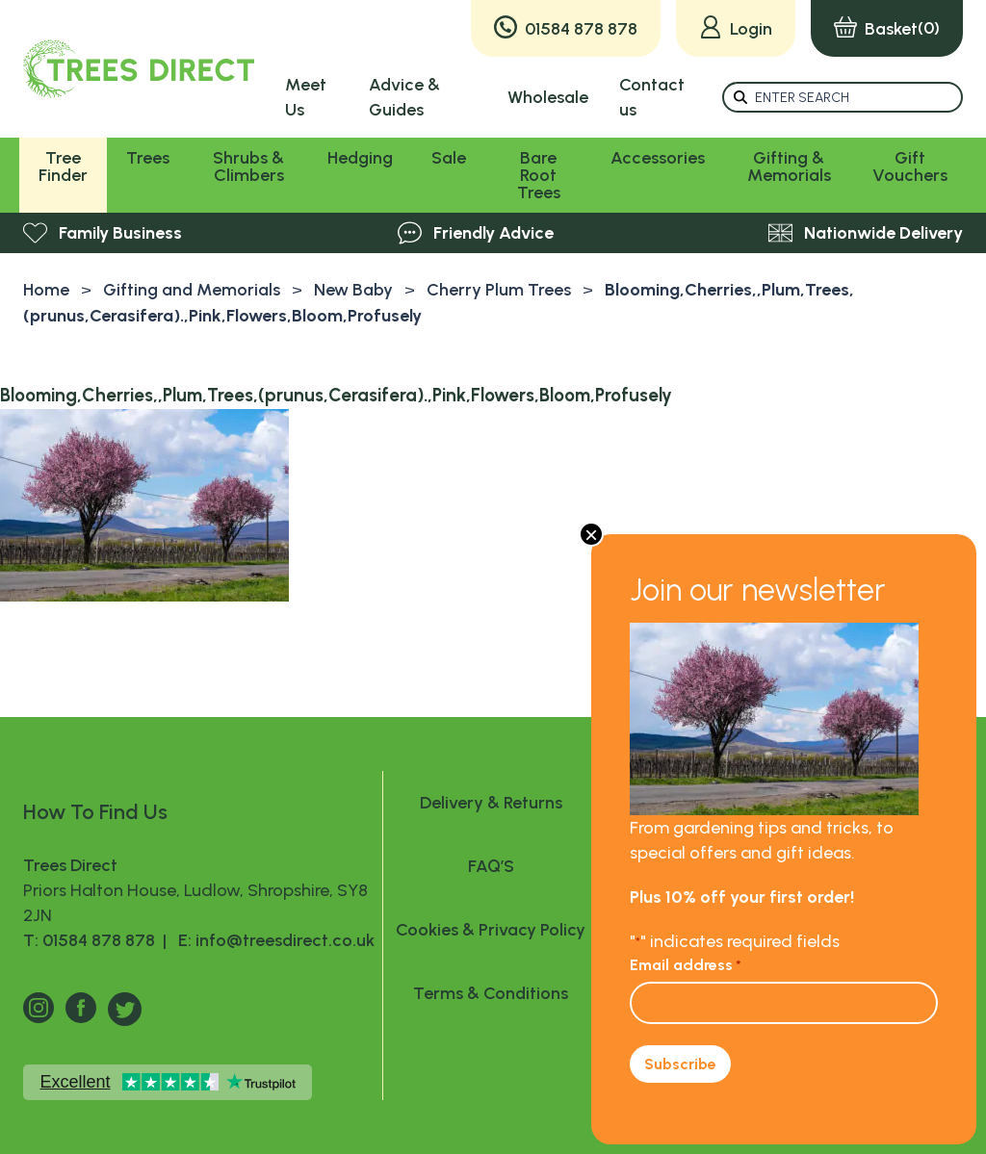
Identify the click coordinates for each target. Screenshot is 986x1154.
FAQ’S (491, 866)
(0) (887, 28)
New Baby (353, 289)
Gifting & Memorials (789, 166)
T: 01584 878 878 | (96, 940)
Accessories (657, 157)
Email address (685, 965)
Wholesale (547, 97)
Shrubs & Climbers (248, 166)
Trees (147, 157)
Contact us (652, 97)
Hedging (360, 157)
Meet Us (305, 97)
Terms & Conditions (490, 993)
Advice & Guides (404, 97)
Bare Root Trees (538, 175)
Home (46, 289)
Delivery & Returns (491, 802)
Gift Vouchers (909, 166)
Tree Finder (63, 166)
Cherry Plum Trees (499, 289)
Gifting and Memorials (191, 289)
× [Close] (591, 534)
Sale (448, 157)
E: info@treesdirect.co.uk (272, 940)
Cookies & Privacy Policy (490, 929)
